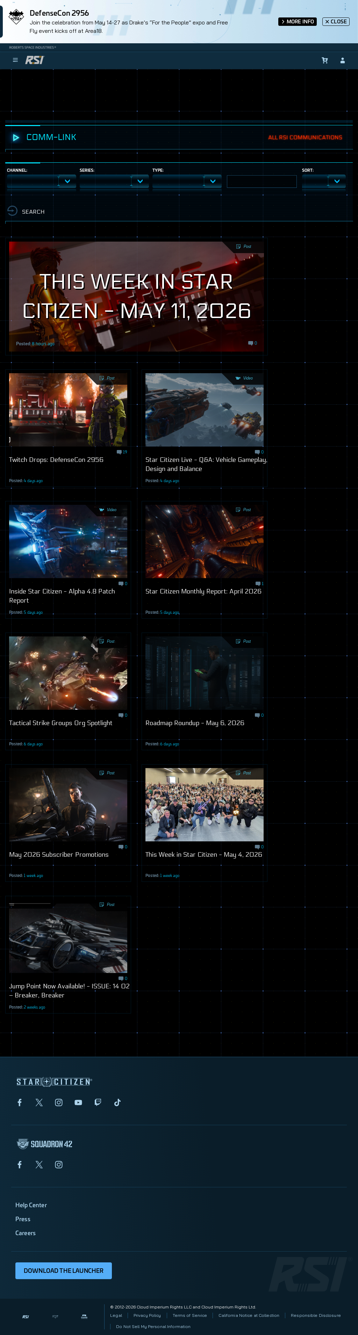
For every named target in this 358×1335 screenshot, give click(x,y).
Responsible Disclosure (316, 1315)
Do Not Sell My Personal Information (153, 1326)
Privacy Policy (147, 1315)
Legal (116, 1315)
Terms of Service (190, 1315)
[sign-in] (343, 60)
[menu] (15, 60)
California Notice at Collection (249, 1315)
